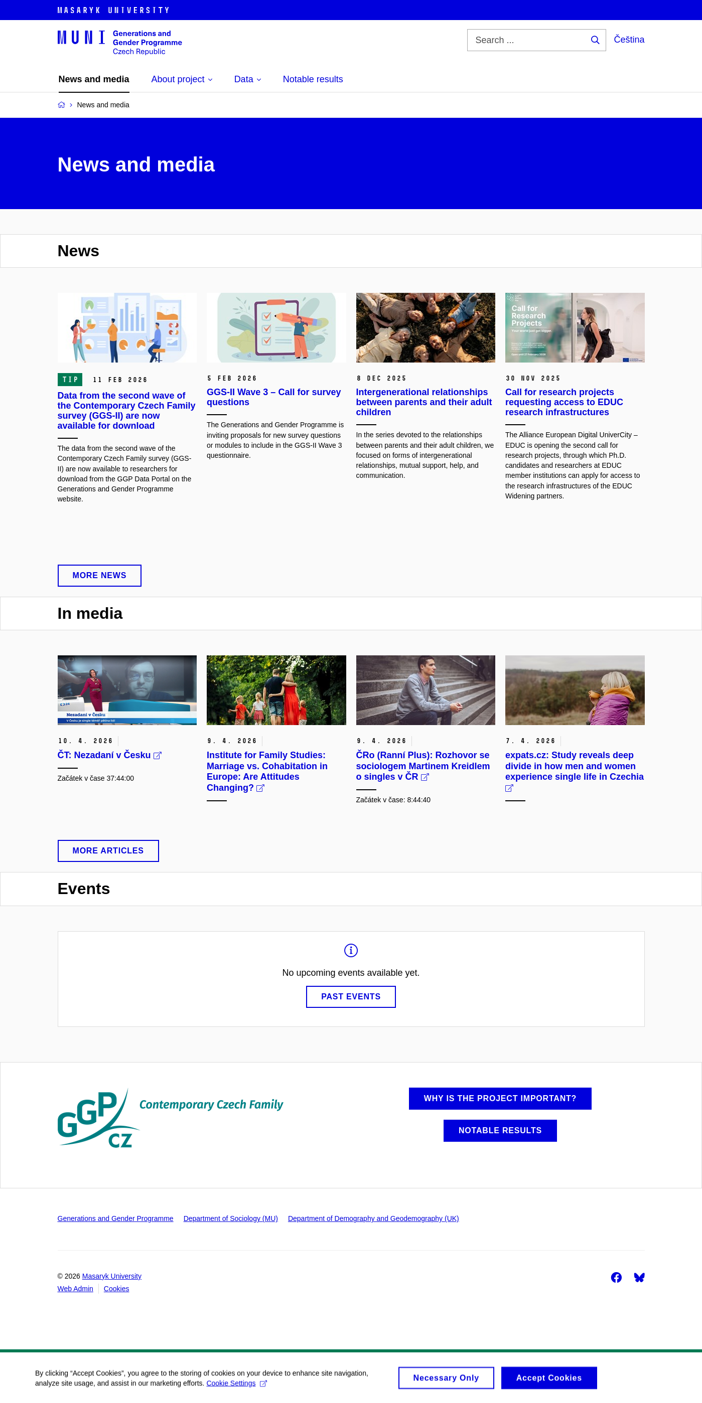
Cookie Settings (236, 1386)
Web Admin (75, 1289)
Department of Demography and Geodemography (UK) (373, 1218)
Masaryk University (112, 1276)
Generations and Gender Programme (116, 1218)
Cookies (116, 1289)
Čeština (629, 40)
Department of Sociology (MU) (231, 1218)
